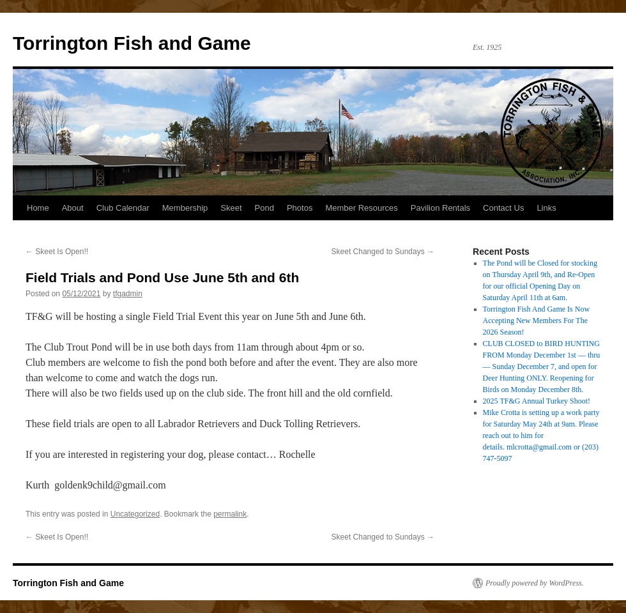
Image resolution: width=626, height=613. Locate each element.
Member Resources (361, 208)
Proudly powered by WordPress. (534, 583)
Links (546, 208)
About (73, 208)
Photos (299, 208)
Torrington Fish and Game (132, 43)
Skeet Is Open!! (57, 251)
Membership (185, 208)
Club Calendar (122, 208)
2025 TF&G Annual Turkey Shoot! (536, 401)
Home (38, 208)
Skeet (230, 208)
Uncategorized (135, 514)
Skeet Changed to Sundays (383, 251)
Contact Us (503, 208)
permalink (230, 514)
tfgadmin (127, 293)
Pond (264, 208)
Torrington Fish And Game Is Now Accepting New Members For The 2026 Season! (536, 321)
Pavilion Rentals (440, 208)
